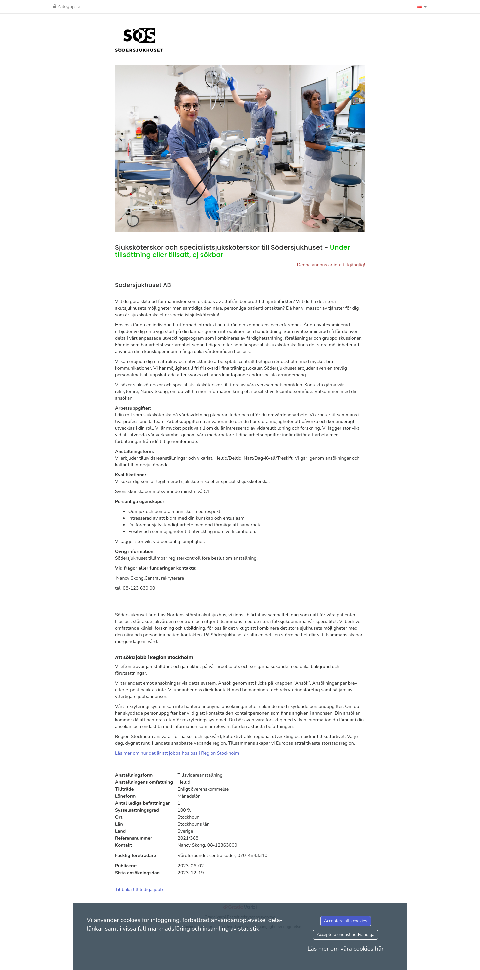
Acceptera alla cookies (345, 921)
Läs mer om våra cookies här (345, 949)
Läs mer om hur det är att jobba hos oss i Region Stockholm (177, 753)
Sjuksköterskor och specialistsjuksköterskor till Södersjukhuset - (232, 251)
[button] (421, 6)
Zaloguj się (66, 6)
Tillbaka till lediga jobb (139, 889)
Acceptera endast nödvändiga (345, 935)
